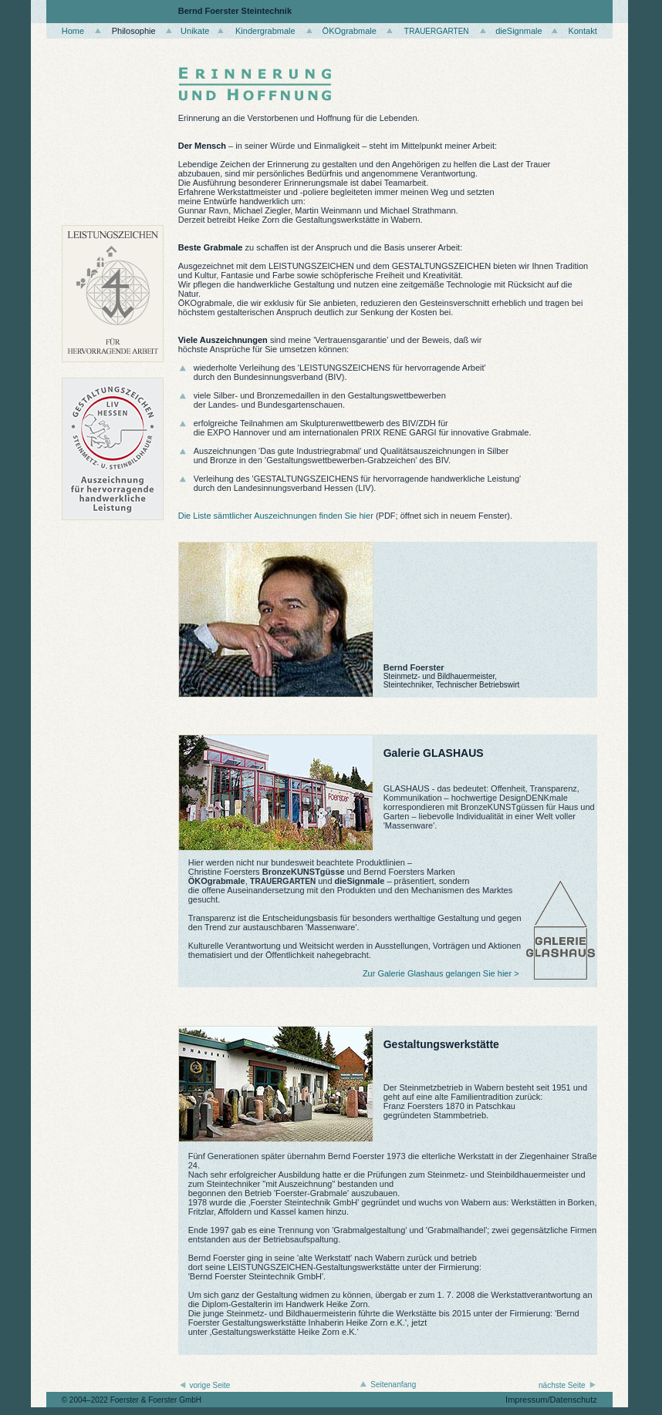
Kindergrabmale (265, 30)
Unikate (195, 30)
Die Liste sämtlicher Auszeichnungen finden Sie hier (275, 515)
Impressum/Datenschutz (551, 1399)
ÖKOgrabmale (350, 30)
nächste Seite (559, 1385)
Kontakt (582, 30)
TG (436, 30)
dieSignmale (518, 30)
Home (73, 30)
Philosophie (134, 30)
